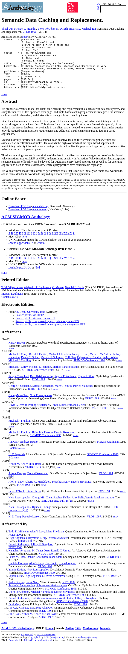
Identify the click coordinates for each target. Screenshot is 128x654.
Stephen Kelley (61, 508)
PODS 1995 (24, 495)
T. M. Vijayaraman (12, 298)
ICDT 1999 (68, 593)
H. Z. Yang (14, 527)
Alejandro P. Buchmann (37, 298)
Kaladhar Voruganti (19, 561)
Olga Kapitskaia (17, 548)
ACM (46, 648)
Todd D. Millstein (18, 542)
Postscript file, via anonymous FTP (35, 329)
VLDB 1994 (106, 484)
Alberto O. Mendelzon (37, 492)
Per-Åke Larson (31, 527)
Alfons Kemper (17, 484)
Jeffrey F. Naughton (42, 555)
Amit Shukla (66, 609)
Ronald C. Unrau (60, 561)
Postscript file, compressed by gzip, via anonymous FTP (47, 332)
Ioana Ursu (55, 567)
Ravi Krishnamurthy (41, 387)
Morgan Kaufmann (12, 304)
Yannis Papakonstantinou (99, 508)
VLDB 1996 (29, 31)
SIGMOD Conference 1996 (45, 446)
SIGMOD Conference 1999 (39, 583)
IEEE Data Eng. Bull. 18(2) (56, 511)
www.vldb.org (40, 217)
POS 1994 (104, 502)
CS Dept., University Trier (30, 322)
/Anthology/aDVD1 (19, 278)
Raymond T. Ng (37, 548)
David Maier (59, 415)
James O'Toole (16, 502)
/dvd (37, 278)
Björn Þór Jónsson (48, 28)
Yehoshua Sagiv (61, 492)
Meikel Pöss (49, 625)
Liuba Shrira (34, 502)
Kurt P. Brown (16, 353)
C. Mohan (58, 298)
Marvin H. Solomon (52, 368)
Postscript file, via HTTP (30, 326)
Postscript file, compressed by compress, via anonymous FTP (50, 335)
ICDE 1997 (45, 621)
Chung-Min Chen (18, 406)
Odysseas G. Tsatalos (89, 368)
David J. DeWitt (38, 365)
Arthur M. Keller (18, 474)
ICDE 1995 (38, 390)
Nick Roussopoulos (41, 406)
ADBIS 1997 (46, 628)
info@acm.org (57, 648)
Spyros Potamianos (65, 387)
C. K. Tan (70, 368)
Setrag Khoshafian (42, 396)
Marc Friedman (55, 542)
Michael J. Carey (18, 365)
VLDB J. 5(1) (33, 478)
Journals (105, 639)
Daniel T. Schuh (30, 368)
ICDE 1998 (80, 615)
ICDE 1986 (34, 400)
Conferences (90, 639)
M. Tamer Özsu (41, 561)
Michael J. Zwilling (19, 371)
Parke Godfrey (16, 593)
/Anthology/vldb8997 (20, 253)
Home (50, 639)
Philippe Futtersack (39, 415)
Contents (6, 307)
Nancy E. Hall (80, 365)
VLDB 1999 (46, 564)
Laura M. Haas (16, 567)
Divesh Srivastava (70, 28)
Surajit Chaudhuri (18, 387)
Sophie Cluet (15, 586)
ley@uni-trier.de (45, 651)
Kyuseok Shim (86, 387)
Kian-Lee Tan (26, 618)
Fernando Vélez (76, 415)
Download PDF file (19, 217)
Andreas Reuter (29, 452)
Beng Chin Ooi (44, 618)
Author (69, 639)
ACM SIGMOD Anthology (25, 228)
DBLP (25, 37)
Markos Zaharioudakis (65, 377)
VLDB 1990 (99, 419)
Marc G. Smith (63, 396)
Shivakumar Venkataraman (51, 596)
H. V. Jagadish (16, 465)
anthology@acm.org (88, 648)
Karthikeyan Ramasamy (44, 609)
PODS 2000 (15, 545)
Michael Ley (30, 651)
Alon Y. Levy (16, 492)
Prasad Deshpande (18, 555)
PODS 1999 (110, 586)
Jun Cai (12, 618)
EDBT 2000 (25, 552)
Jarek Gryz (32, 593)
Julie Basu (35, 474)
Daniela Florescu (18, 574)
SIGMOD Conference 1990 (102, 465)
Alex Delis (78, 508)
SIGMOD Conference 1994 (89, 371)
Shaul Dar (7, 28)
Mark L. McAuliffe (101, 365)
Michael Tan (89, 28)
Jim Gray (13, 452)
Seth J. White (110, 368)
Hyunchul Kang (41, 518)
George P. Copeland (19, 396)
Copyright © (27, 645)
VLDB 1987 (94, 527)
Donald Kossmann (64, 443)
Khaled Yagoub (67, 574)
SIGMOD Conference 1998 (60, 599)
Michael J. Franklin (25, 28)
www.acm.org (40, 220)
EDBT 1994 (92, 409)
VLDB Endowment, (46, 645)
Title (78, 639)
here (24, 247)
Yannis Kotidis (16, 580)
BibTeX (4, 106)
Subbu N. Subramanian (21, 596)
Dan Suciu (51, 574)
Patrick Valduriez (82, 396)
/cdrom (41, 253)
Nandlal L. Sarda (74, 298)
